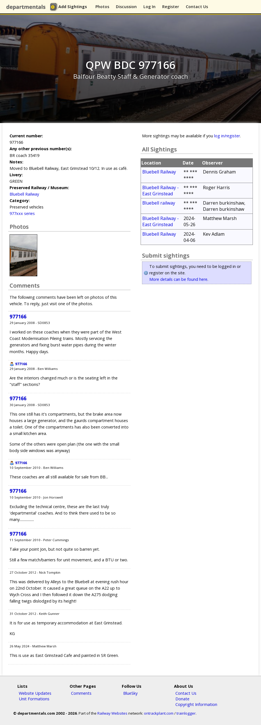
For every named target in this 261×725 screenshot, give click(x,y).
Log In (149, 6)
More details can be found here (178, 279)
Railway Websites (112, 713)
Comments (81, 693)
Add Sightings (72, 6)
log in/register (227, 135)
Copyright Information (196, 704)
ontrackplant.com (158, 713)
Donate (182, 698)
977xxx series (22, 213)
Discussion (126, 6)
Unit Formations (34, 698)
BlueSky (130, 693)
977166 (18, 316)
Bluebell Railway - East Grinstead (160, 190)
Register (170, 6)
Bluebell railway (158, 203)
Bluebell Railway (24, 194)
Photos (102, 6)
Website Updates (35, 693)
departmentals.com (27, 7)
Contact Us (197, 6)
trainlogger (186, 713)
